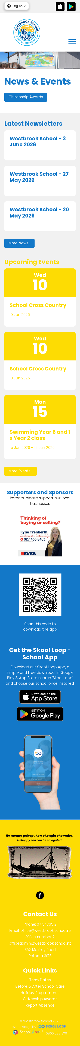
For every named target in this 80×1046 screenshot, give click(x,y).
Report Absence (40, 1005)
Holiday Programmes (40, 992)
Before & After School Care (40, 986)
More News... (19, 243)
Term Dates (40, 980)
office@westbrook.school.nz (45, 930)
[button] (16, 6)
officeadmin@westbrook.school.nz (40, 943)
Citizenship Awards (26, 96)
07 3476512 (47, 924)
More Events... (20, 471)
